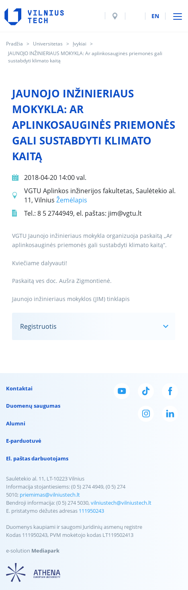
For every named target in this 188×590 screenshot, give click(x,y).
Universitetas (48, 43)
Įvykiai (79, 43)
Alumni (15, 423)
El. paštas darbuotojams (37, 458)
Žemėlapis (71, 200)
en (155, 16)
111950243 (91, 510)
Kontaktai (19, 388)
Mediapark (45, 550)
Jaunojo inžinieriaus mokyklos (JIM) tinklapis (71, 299)
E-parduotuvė (23, 440)
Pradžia (14, 43)
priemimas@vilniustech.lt (50, 494)
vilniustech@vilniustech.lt (121, 502)
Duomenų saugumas (33, 405)
